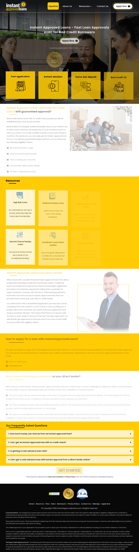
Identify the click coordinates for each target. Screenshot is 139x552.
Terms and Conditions (56, 477)
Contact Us (102, 6)
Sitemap (96, 504)
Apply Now (123, 6)
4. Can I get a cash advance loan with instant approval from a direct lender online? (50, 459)
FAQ (47, 504)
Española (53, 6)
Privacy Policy (70, 477)
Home (31, 504)
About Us (67, 6)
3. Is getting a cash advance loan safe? (28, 451)
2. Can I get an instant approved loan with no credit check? (38, 442)
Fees (53, 504)
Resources (84, 6)
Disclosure (61, 504)
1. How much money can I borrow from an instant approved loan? (41, 433)
